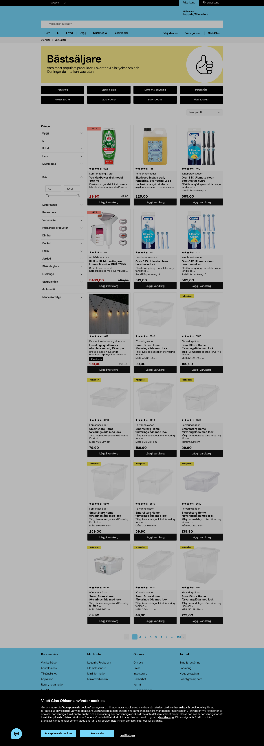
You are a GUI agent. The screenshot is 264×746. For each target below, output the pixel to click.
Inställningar (127, 735)
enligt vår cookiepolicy (192, 707)
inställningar (166, 717)
